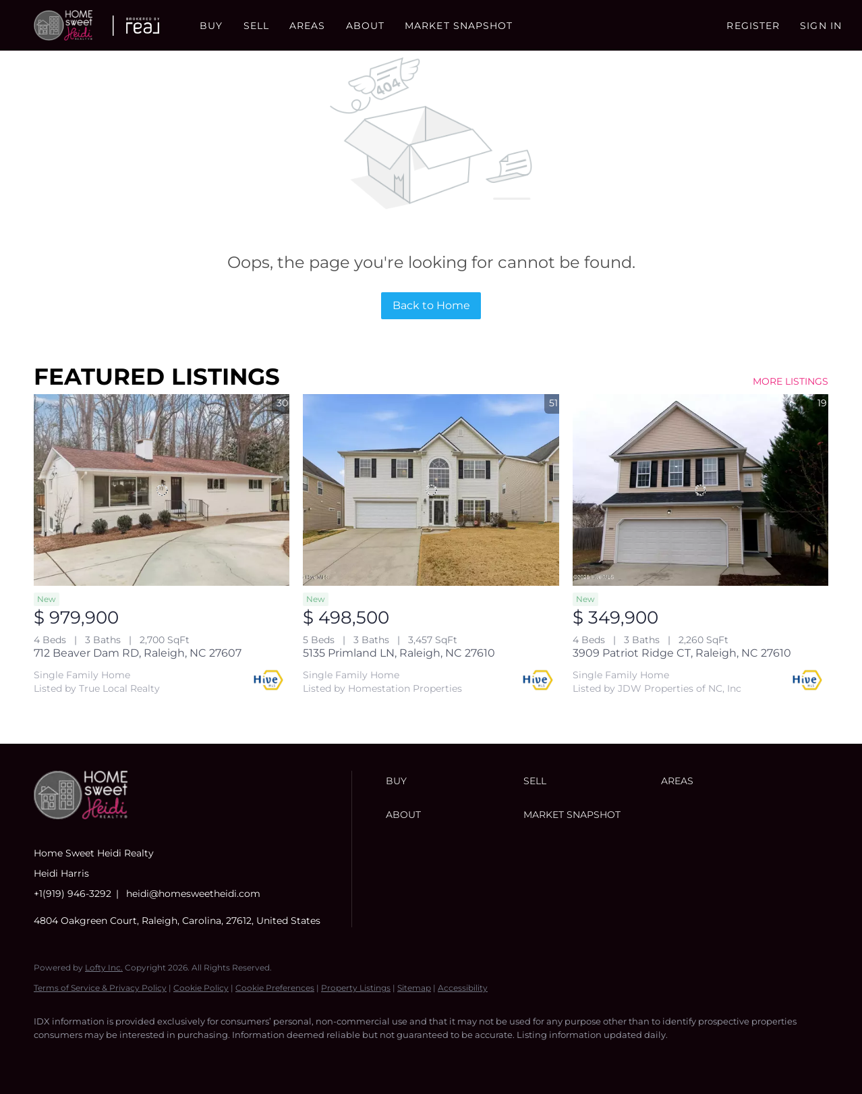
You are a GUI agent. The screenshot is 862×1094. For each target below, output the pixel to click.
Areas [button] (307, 26)
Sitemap (414, 988)
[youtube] (167, 1057)
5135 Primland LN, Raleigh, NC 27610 (399, 653)
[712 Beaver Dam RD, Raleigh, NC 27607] (161, 490)
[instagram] (128, 1057)
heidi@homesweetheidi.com (193, 893)
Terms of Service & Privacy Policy (100, 988)
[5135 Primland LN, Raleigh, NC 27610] (430, 490)
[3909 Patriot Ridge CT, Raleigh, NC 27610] (700, 490)
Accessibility (463, 988)
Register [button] (753, 26)
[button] (63, 25)
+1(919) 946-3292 (72, 893)
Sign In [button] (821, 26)
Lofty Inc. (104, 967)
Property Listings (356, 988)
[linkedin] (89, 1057)
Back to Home (431, 305)
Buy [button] (211, 26)
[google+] (206, 1057)
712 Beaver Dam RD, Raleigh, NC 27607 (137, 653)
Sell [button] (256, 26)
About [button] (365, 26)
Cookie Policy (201, 988)
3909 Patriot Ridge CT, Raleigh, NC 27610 (682, 653)
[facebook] (50, 1057)
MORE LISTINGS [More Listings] (790, 381)
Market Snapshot (459, 26)
